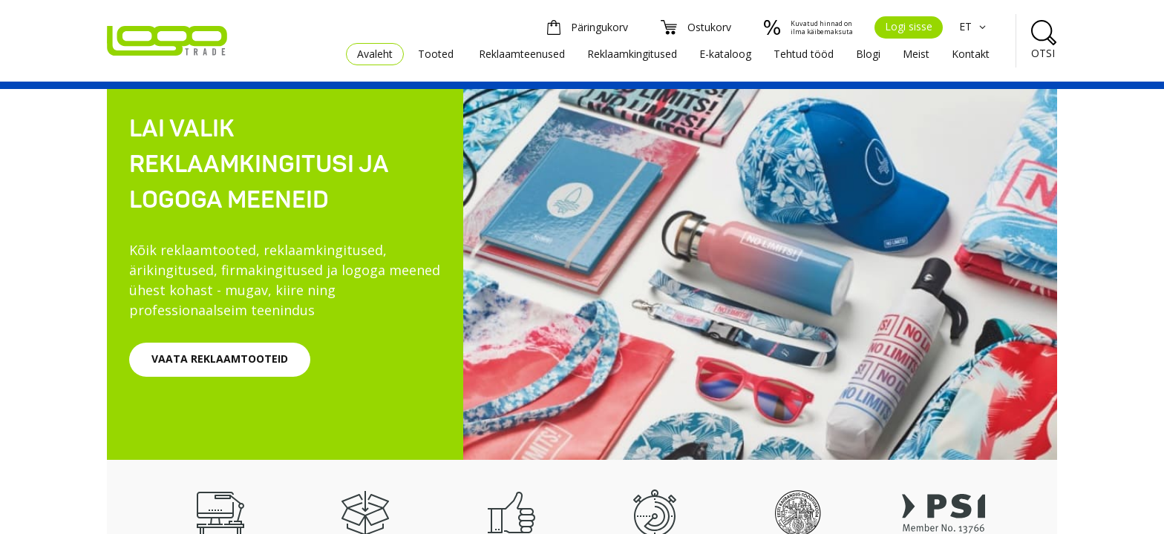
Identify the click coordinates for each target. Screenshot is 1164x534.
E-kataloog (725, 54)
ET (974, 26)
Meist (916, 54)
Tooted (436, 54)
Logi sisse (908, 26)
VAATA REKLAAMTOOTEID (219, 359)
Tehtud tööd (804, 54)
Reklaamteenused (522, 54)
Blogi (868, 54)
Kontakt (971, 54)
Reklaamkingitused (632, 54)
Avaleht (375, 54)
